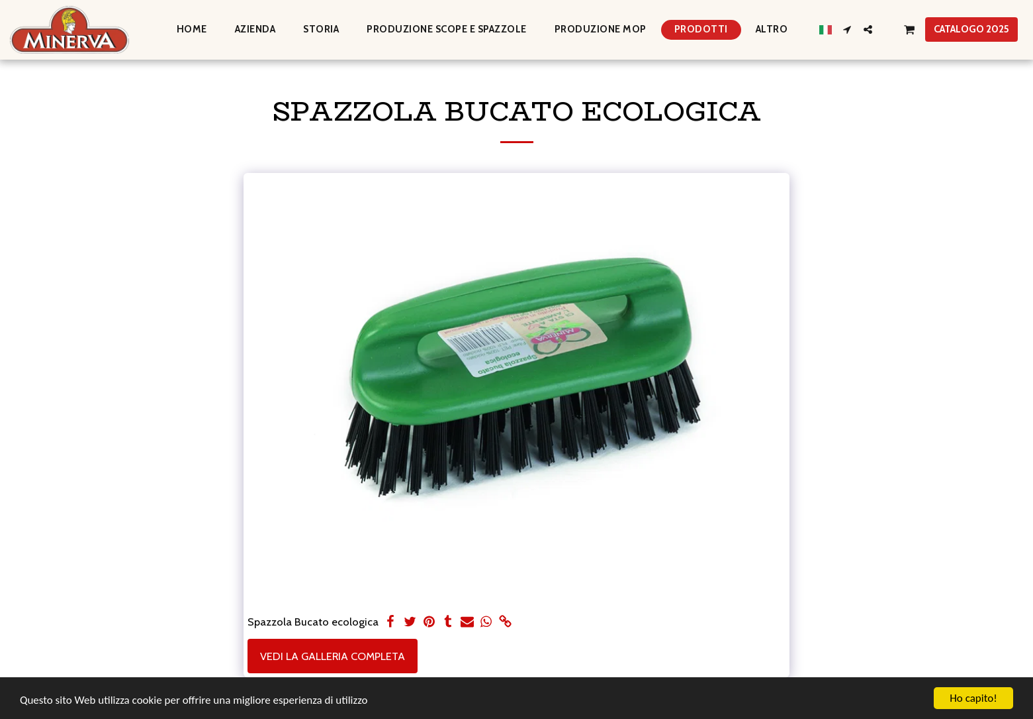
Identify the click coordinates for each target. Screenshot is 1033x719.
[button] (847, 29)
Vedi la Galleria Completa (332, 656)
